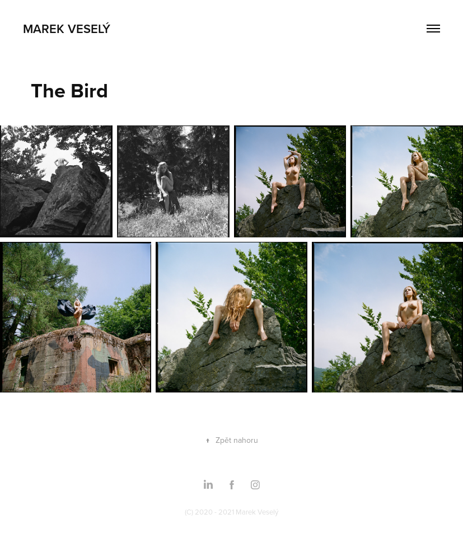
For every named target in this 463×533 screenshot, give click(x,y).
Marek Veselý (66, 29)
